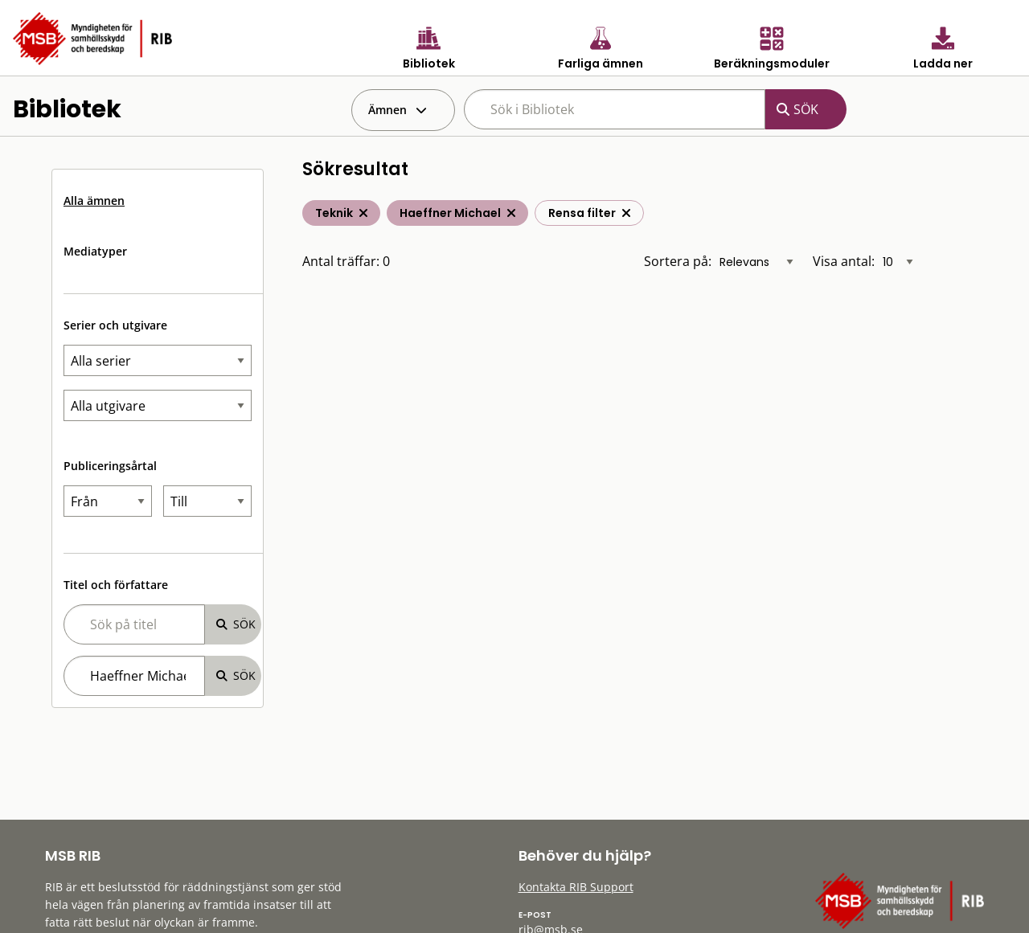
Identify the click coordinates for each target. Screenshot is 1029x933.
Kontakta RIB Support (576, 886)
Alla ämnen (94, 200)
